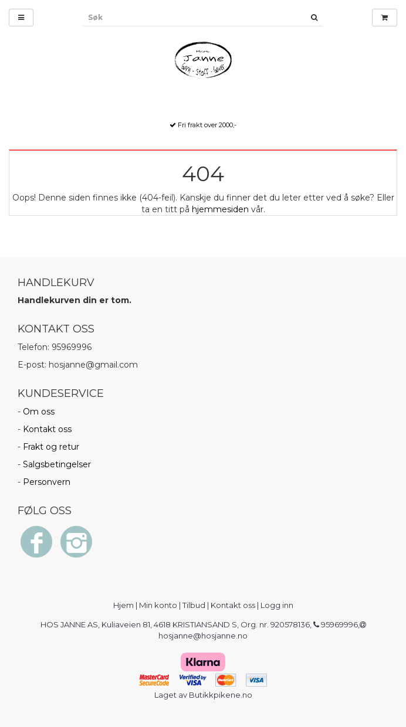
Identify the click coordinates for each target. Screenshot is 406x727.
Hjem (123, 605)
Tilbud (193, 605)
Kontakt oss (47, 429)
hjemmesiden (220, 209)
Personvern (46, 482)
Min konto (158, 605)
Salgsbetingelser (57, 464)
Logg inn (276, 605)
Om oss (39, 411)
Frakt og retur (51, 446)
